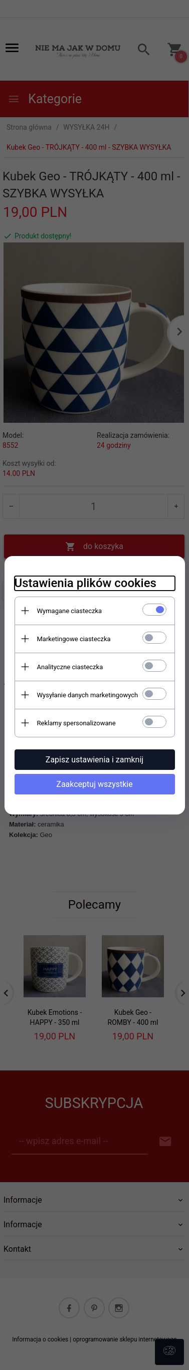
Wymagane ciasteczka (69, 611)
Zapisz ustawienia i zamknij (94, 759)
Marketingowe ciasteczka (74, 639)
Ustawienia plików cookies (85, 583)
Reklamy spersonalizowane (76, 723)
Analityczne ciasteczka (70, 667)
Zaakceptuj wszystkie (94, 784)
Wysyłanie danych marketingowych (87, 695)
